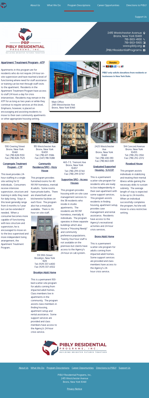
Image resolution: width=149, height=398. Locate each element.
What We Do (54, 5)
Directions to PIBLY (136, 5)
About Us (35, 5)
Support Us (141, 16)
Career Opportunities (108, 5)
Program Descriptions (79, 5)
